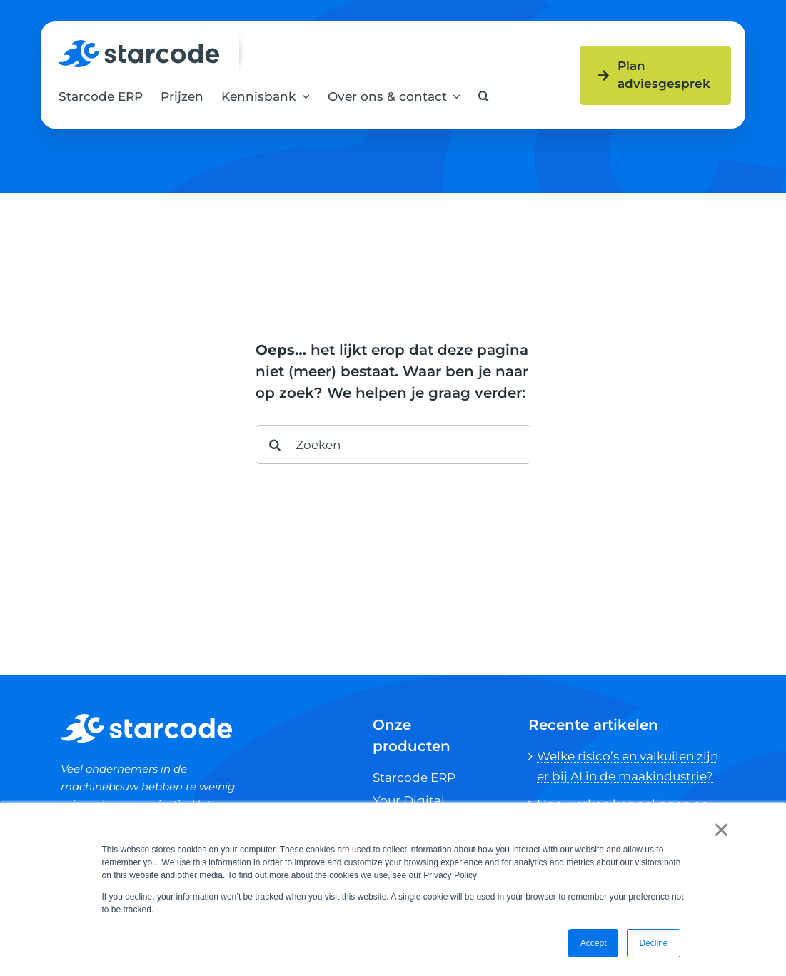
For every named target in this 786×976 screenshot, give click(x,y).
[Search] (275, 444)
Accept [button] (593, 943)
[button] (483, 96)
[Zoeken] (393, 444)
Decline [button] (653, 943)
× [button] (721, 829)
